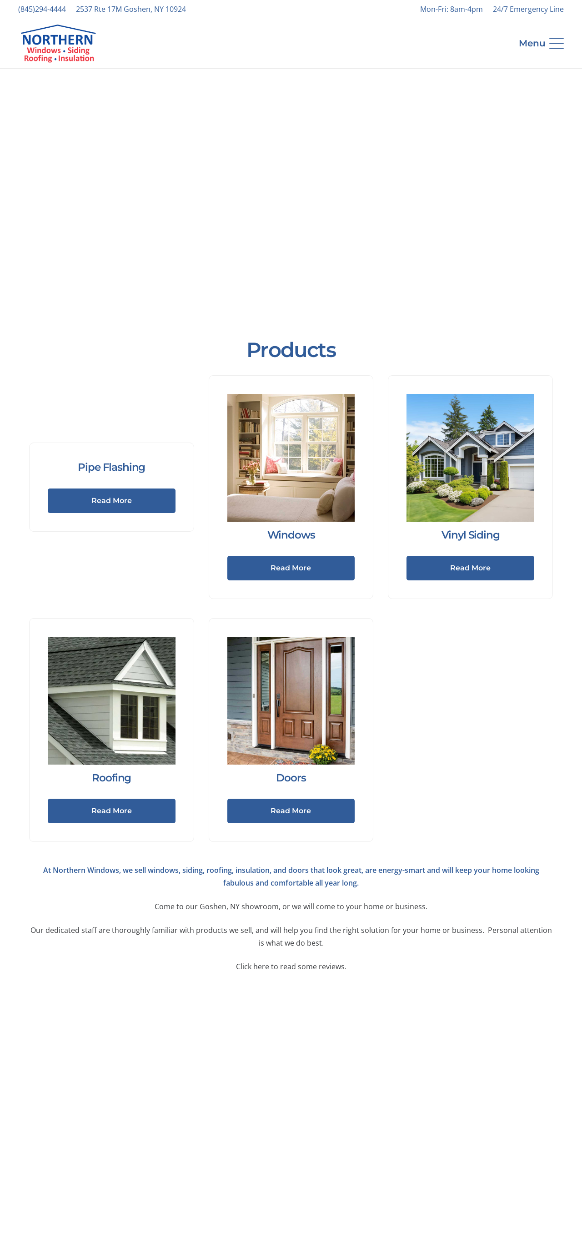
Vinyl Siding (471, 535)
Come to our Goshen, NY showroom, (218, 907)
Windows (291, 535)
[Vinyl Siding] (470, 458)
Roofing (111, 777)
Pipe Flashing (111, 467)
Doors (291, 777)
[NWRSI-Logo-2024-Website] (58, 43)
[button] (541, 43)
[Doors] (291, 701)
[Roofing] (112, 701)
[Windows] (291, 458)
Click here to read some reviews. (291, 967)
